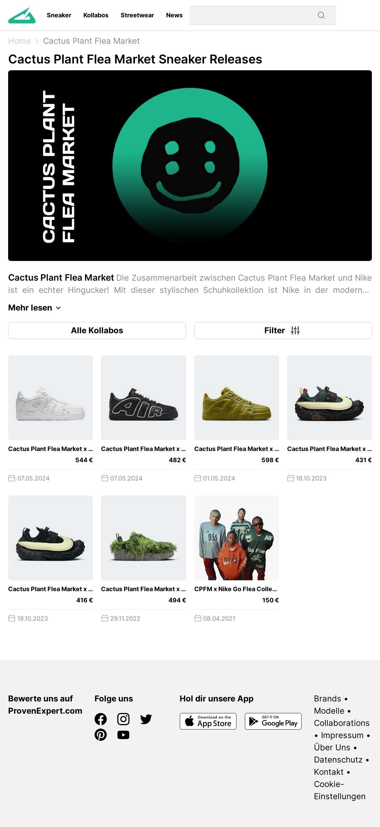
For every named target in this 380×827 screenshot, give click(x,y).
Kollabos (95, 15)
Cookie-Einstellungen (340, 790)
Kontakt (329, 772)
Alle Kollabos (97, 330)
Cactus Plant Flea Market (91, 41)
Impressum (342, 735)
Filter (282, 330)
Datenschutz (338, 760)
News (174, 15)
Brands (327, 698)
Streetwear (137, 15)
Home (19, 41)
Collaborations (342, 723)
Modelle (329, 711)
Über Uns (332, 747)
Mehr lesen (36, 308)
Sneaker (59, 15)
